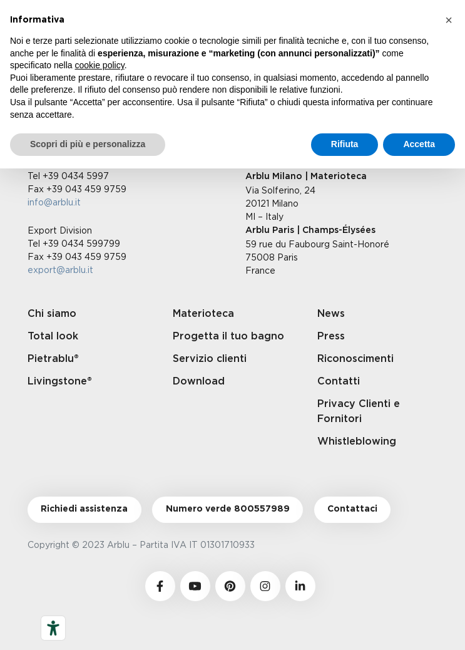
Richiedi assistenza (84, 509)
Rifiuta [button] (345, 144)
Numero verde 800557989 (228, 509)
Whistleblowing (356, 441)
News (331, 314)
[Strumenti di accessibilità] (53, 628)
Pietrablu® (53, 359)
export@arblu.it (60, 269)
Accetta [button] (419, 144)
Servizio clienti (210, 359)
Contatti (338, 381)
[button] (449, 20)
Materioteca (203, 314)
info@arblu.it (54, 202)
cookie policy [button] (100, 65)
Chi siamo (52, 314)
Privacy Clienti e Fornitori (358, 411)
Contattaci (352, 509)
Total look (53, 336)
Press (331, 336)
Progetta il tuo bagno (228, 336)
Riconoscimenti (355, 359)
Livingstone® (60, 381)
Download (199, 381)
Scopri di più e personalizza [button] (87, 144)
